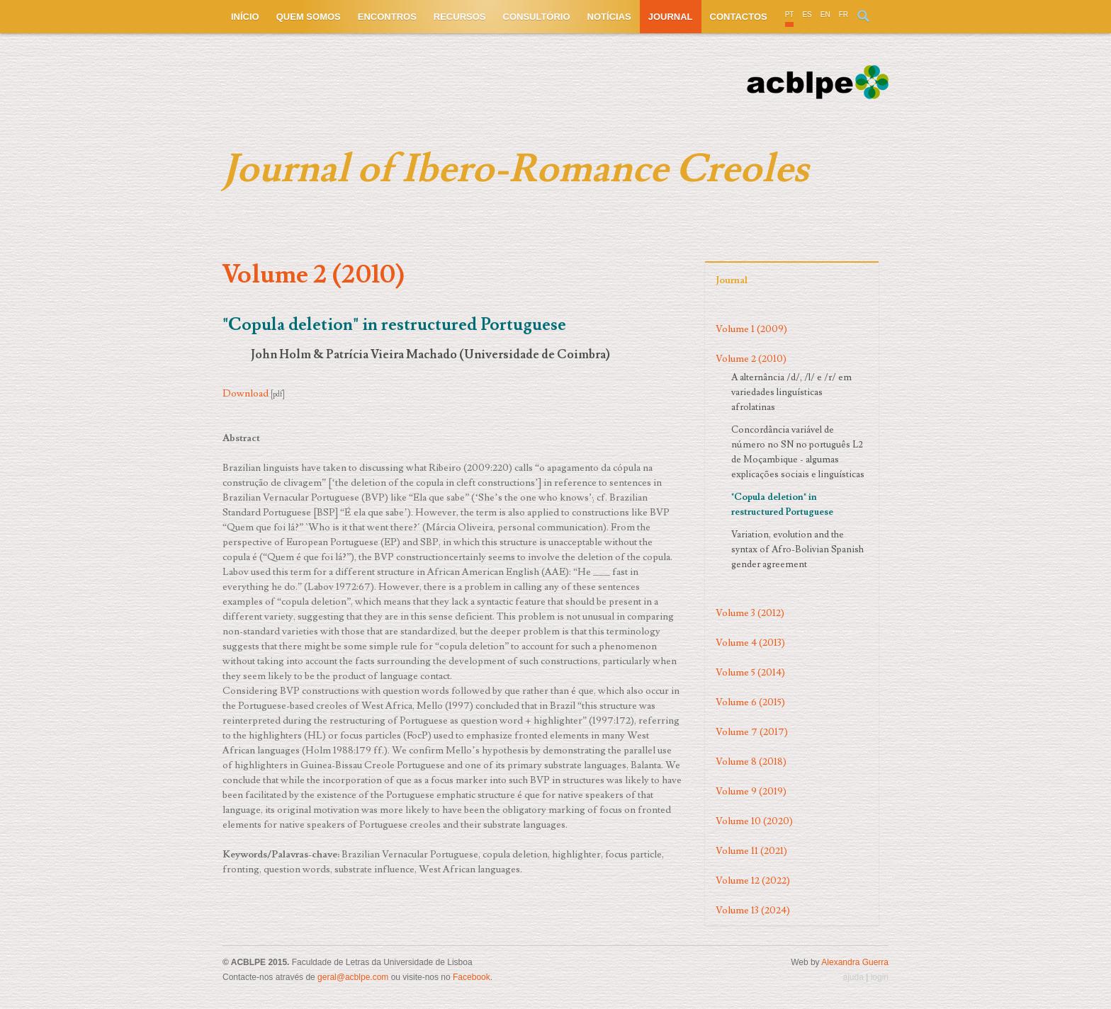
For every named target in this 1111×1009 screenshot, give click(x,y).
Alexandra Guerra (855, 962)
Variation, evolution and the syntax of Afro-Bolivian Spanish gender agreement (797, 549)
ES (806, 14)
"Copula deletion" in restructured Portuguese (782, 504)
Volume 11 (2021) (751, 851)
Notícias (609, 16)
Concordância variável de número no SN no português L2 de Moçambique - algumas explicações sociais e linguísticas (797, 452)
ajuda (852, 977)
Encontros (387, 16)
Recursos (460, 16)
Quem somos (308, 16)
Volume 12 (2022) (753, 880)
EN (825, 14)
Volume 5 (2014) (750, 672)
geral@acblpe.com (352, 977)
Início (245, 16)
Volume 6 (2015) (750, 702)
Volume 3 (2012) (750, 613)
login (880, 977)
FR (843, 14)
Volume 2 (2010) (751, 359)
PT (789, 14)
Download (245, 393)
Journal (670, 16)
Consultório (536, 16)
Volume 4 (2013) (750, 643)
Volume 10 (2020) (754, 821)
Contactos (738, 16)
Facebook (471, 977)
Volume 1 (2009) (751, 329)
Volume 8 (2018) (751, 762)
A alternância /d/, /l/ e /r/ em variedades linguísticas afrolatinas (791, 392)
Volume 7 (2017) (752, 732)
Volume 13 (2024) (753, 910)
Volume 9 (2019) (751, 791)
